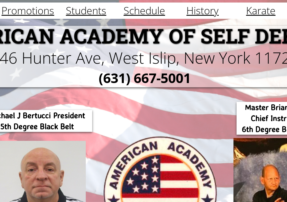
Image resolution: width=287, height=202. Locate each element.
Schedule (144, 10)
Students (86, 10)
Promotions (27, 10)
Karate (261, 10)
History (202, 10)
